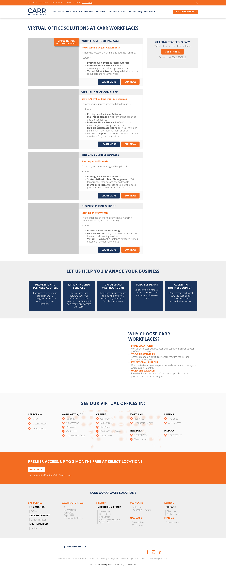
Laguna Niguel (39, 418)
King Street (105, 421)
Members (148, 11)
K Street (70, 413)
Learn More (87, 2)
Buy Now (130, 81)
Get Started (172, 51)
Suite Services (86, 11)
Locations (71, 11)
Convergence (175, 429)
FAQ (140, 11)
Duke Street (106, 417)
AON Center (174, 417)
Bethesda (139, 413)
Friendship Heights (143, 417)
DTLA (35, 413)
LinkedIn (159, 547)
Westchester (140, 434)
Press (166, 553)
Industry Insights (154, 553)
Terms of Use (131, 560)
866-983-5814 (179, 57)
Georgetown (72, 417)
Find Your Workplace (186, 11)
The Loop (173, 413)
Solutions (58, 11)
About (138, 553)
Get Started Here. (63, 470)
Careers (75, 553)
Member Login (127, 553)
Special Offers (128, 11)
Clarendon (105, 413)
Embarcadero (39, 423)
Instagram (153, 547)
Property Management (107, 11)
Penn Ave (71, 421)
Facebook (147, 547)
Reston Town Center (111, 425)
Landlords (93, 553)
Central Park (140, 429)
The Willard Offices (75, 430)
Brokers (83, 553)
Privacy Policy (119, 560)
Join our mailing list (76, 541)
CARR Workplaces (37, 11)
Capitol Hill (71, 425)
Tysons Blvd (106, 430)
